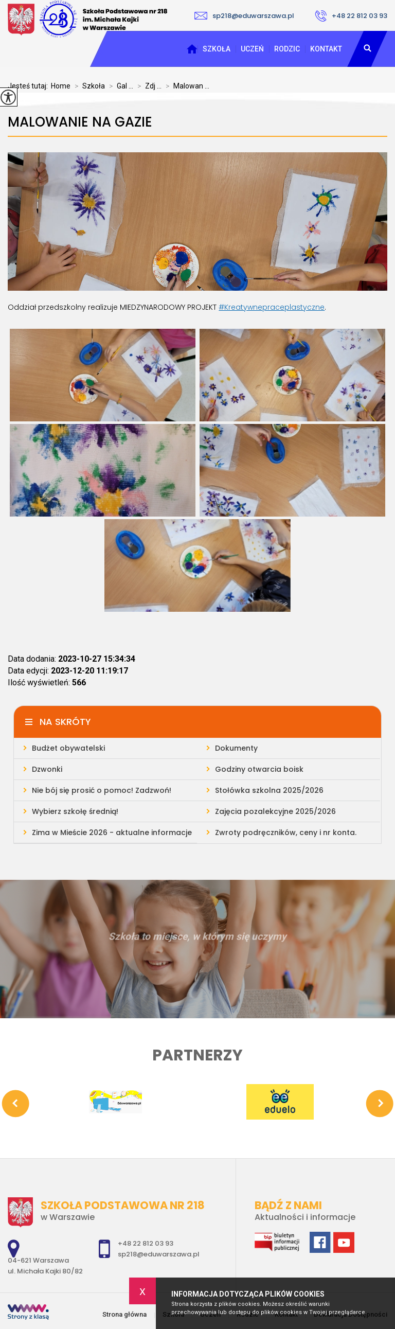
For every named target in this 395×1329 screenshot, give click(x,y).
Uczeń (252, 49)
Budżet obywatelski (68, 748)
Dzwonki (47, 769)
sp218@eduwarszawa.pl (244, 16)
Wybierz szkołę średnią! (75, 811)
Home (60, 86)
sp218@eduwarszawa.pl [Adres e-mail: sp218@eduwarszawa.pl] (159, 1254)
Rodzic (287, 49)
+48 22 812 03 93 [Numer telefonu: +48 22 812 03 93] (145, 1243)
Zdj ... (147, 86)
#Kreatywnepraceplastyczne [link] (272, 307)
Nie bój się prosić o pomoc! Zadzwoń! (101, 790)
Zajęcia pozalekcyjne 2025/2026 (275, 811)
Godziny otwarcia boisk (259, 769)
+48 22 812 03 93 (351, 16)
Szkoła (216, 49)
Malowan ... (185, 86)
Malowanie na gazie (80, 122)
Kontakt (326, 49)
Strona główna (192, 49)
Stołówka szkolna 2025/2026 (269, 790)
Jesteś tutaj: (29, 86)
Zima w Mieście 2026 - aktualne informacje (112, 832)
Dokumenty (236, 748)
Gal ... (119, 86)
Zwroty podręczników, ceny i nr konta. (285, 832)
